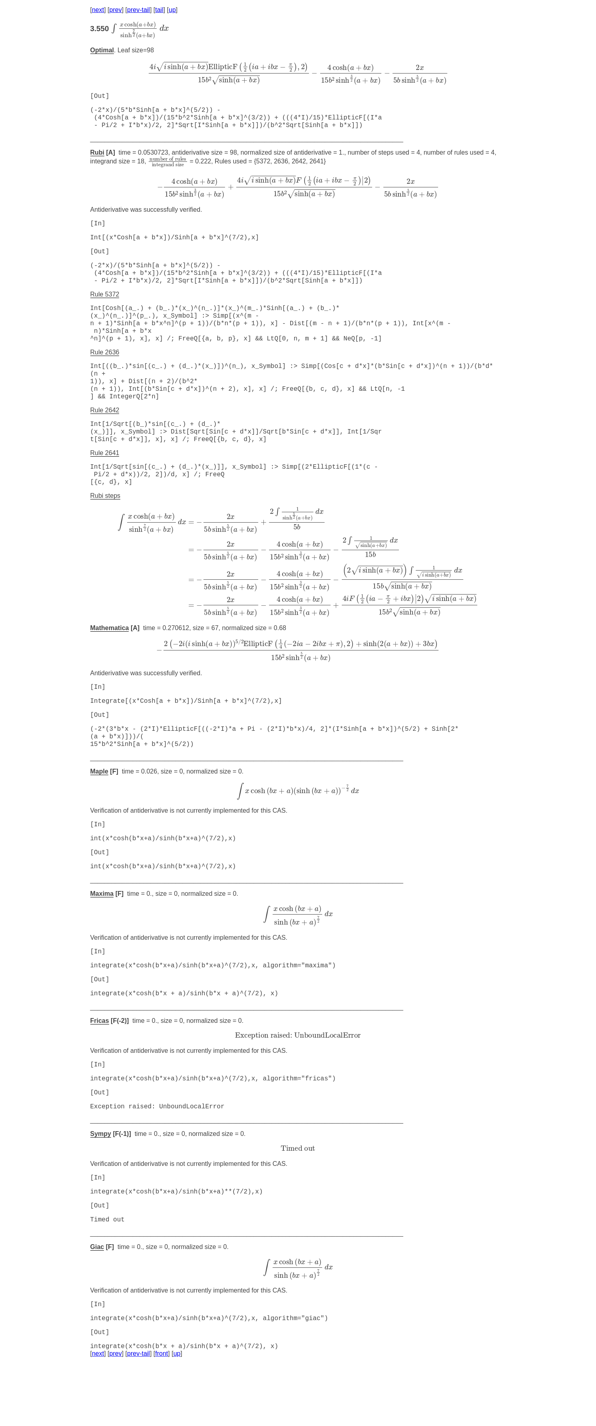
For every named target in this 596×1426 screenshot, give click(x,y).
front (161, 1415)
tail (159, 9)
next (98, 9)
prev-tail (138, 9)
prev (116, 9)
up (172, 9)
